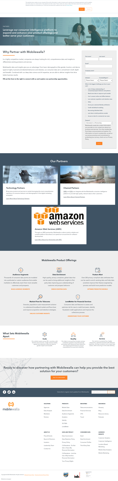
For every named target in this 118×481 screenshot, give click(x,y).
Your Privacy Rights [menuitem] (67, 461)
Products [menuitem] (65, 403)
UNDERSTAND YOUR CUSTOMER (78, 316)
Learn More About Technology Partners (17, 198)
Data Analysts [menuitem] (48, 410)
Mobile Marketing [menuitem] (103, 453)
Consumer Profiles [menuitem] (85, 442)
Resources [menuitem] (101, 403)
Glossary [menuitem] (101, 407)
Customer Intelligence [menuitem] (105, 441)
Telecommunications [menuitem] (86, 407)
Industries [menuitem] (83, 403)
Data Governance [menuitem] (67, 436)
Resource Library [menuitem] (103, 414)
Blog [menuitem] (99, 410)
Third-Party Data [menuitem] (85, 445)
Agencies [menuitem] (46, 407)
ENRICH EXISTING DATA (59, 289)
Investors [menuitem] (46, 442)
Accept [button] (81, 9)
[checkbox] (98, 102)
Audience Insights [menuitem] (101, 433)
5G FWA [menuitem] (64, 423)
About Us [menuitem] (47, 432)
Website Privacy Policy (29, 474)
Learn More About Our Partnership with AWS (48, 239)
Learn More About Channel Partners (74, 197)
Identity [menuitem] (64, 420)
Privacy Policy (69, 5)
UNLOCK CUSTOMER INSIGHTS (40, 313)
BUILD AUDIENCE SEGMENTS (20, 289)
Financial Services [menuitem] (85, 410)
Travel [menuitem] (82, 417)
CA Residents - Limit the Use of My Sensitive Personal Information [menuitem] (69, 456)
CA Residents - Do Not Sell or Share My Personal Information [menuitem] (68, 448)
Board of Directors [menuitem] (49, 439)
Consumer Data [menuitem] (85, 432)
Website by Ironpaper (6, 479)
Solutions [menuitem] (47, 403)
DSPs (71, 191)
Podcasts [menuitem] (101, 417)
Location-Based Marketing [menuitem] (103, 445)
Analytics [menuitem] (64, 417)
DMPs (65, 191)
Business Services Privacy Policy (42, 474)
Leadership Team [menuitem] (49, 445)
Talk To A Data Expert (59, 377)
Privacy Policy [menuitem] (66, 442)
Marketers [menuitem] (47, 414)
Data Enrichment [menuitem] (67, 410)
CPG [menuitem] (81, 414)
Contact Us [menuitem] (47, 448)
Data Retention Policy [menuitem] (68, 439)
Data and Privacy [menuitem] (67, 432)
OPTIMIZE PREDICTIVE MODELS (97, 289)
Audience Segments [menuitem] (68, 414)
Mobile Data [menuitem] (65, 407)
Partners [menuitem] (46, 417)
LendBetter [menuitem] (65, 426)
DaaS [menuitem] (82, 436)
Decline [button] (89, 9)
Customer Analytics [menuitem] (104, 438)
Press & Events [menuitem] (48, 436)
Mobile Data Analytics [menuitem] (105, 450)
